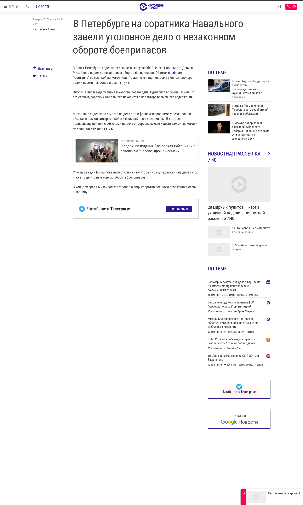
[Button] (43, 69)
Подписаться (179, 208)
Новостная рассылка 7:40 (239, 157)
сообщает (175, 73)
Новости (43, 7)
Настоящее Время (44, 29)
